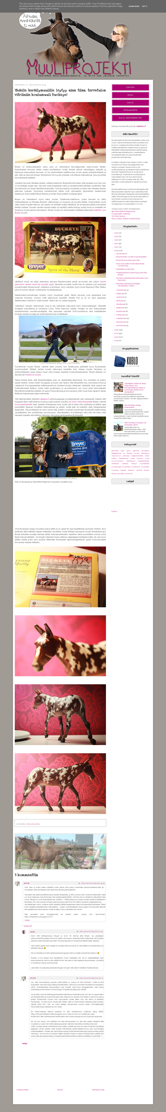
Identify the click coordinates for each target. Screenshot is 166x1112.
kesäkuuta (120, 308)
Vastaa (27, 920)
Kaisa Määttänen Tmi (130, 118)
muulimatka (126, 467)
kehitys (114, 458)
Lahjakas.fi (44, 399)
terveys (114, 473)
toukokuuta (121, 311)
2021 (116, 243)
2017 (116, 333)
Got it (144, 6)
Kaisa (32, 932)
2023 (116, 236)
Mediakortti (130, 110)
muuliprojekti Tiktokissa (121, 214)
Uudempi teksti (22, 1090)
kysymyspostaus (118, 461)
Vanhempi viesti (98, 1090)
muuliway (115, 470)
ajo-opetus (145, 451)
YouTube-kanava (118, 216)
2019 (116, 250)
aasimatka (115, 451)
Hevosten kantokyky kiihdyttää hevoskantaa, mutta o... (128, 285)
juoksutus (126, 456)
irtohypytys (145, 453)
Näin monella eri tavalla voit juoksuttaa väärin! (135, 424)
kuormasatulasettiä (24, 404)
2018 (116, 330)
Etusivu (60, 1090)
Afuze (26, 883)
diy (124, 453)
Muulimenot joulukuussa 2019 (128, 260)
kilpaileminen (124, 458)
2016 (116, 337)
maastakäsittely (143, 461)
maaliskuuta (121, 318)
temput (146, 470)
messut (134, 463)
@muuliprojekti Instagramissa (123, 211)
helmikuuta (121, 322)
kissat (132, 458)
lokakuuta (120, 293)
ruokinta (139, 470)
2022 (116, 240)
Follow (114, 511)
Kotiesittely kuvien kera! (125, 269)
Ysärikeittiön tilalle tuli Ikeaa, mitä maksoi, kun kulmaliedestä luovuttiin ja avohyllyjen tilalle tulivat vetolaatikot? (135, 387)
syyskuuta (120, 297)
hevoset (129, 453)
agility (128, 451)
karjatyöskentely (137, 456)
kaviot (147, 456)
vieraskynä (129, 473)
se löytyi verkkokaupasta (80, 402)
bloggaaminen (117, 453)
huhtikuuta (120, 315)
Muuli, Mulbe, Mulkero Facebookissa (126, 218)
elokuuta (120, 301)
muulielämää (33, 824)
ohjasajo (123, 470)
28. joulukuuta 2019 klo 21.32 (90, 931)
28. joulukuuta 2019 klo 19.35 (91, 883)
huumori (137, 453)
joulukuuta (120, 254)
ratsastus (131, 470)
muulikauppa (116, 467)
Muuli (130, 95)
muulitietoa (145, 467)
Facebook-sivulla (33, 375)
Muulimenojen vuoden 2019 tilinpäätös (131, 257)
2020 (116, 247)
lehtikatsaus (131, 461)
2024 (116, 233)
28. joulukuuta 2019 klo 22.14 (89, 978)
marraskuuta (121, 290)
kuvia (147, 458)
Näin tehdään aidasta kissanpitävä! (132, 406)
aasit (122, 451)
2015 (116, 340)
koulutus (140, 458)
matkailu (125, 463)
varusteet (120, 473)
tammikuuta (121, 325)
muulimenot (135, 467)
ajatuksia (136, 451)
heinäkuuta (120, 304)
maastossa (115, 463)
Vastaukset (28, 926)
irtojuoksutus (116, 456)
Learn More (134, 6)
